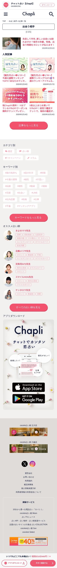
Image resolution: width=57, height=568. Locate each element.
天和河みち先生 (23, 264)
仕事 (37, 199)
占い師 (25, 151)
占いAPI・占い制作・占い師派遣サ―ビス (28, 521)
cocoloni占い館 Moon (28, 513)
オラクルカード (41, 242)
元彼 (8, 192)
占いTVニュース (28, 517)
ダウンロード (47, 5)
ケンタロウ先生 (23, 290)
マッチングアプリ (26, 206)
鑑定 (10, 151)
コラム (33, 158)
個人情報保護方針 (28, 488)
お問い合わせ (28, 477)
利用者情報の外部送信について (28, 492)
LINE (35, 192)
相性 (20, 186)
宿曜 (19, 235)
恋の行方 (29, 173)
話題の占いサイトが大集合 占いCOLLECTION (28, 524)
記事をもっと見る (28, 125)
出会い (21, 192)
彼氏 (27, 179)
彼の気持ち (11, 173)
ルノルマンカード (24, 242)
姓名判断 (20, 245)
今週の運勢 (11, 179)
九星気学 (39, 235)
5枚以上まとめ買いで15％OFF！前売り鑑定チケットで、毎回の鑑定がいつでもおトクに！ (41, 108)
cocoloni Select (28, 532)
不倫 (8, 206)
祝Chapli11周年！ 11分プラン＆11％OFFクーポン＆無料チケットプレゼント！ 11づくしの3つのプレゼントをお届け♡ (14, 108)
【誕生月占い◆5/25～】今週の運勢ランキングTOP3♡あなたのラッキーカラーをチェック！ (14, 78)
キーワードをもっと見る (28, 217)
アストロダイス (23, 285)
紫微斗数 (20, 238)
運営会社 (28, 473)
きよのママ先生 (23, 230)
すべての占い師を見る (28, 307)
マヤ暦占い (32, 238)
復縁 (33, 186)
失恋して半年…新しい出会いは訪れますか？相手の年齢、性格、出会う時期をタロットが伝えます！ (39, 42)
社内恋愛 (10, 199)
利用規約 (28, 481)
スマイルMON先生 (24, 277)
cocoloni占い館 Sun (28, 528)
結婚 (8, 186)
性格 (25, 199)
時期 (43, 173)
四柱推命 (28, 235)
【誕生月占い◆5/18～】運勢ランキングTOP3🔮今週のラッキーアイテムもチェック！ (41, 78)
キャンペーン (14, 158)
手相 (39, 255)
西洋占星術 (21, 268)
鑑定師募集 (28, 484)
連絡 (45, 186)
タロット (44, 238)
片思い (40, 179)
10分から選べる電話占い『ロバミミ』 (28, 509)
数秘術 (30, 255)
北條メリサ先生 (23, 251)
